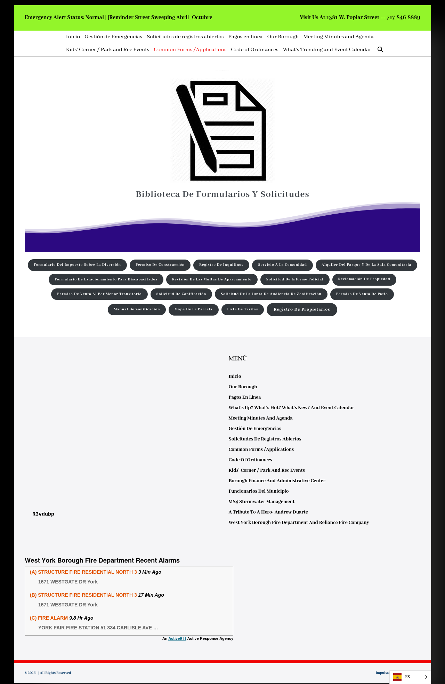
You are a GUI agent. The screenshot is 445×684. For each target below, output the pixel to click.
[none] (410, 677)
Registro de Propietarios (302, 309)
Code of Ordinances (254, 49)
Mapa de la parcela (193, 309)
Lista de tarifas (242, 309)
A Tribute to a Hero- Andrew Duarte (268, 512)
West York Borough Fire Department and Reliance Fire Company (299, 522)
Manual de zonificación (137, 309)
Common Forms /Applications (190, 49)
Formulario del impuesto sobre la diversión (77, 265)
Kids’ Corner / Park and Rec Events (107, 49)
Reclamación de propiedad (364, 279)
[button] (380, 50)
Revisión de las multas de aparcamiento (212, 279)
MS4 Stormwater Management (262, 502)
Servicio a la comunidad (282, 265)
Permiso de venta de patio (362, 294)
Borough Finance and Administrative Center (277, 481)
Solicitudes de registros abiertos (185, 36)
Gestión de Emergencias (113, 36)
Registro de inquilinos (221, 265)
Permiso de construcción (160, 265)
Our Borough (283, 36)
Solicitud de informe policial (295, 279)
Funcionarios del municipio (259, 491)
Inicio (73, 36)
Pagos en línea (245, 36)
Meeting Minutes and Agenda (339, 36)
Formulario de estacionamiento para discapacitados (106, 279)
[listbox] (410, 677)
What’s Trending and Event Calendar (327, 49)
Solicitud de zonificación (181, 294)
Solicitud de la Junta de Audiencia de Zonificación (271, 294)
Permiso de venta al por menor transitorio (99, 294)
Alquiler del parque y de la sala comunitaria (366, 265)
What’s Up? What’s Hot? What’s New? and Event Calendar (292, 408)
